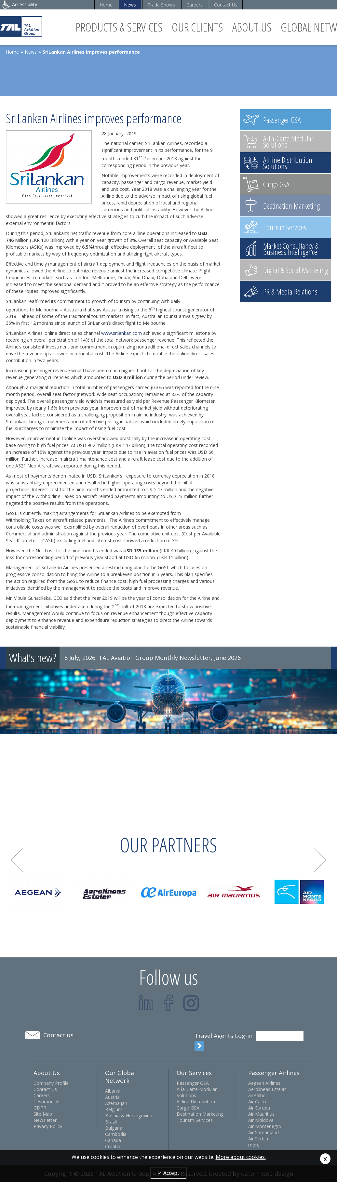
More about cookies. (241, 1157)
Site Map (43, 1114)
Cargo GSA (188, 1108)
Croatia (112, 1146)
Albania (112, 1091)
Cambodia (116, 1134)
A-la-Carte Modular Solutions (197, 1092)
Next (320, 860)
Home (106, 5)
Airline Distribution (196, 1101)
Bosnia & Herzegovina (128, 1115)
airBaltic (256, 1095)
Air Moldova (261, 1120)
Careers (194, 5)
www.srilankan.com (121, 333)
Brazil (111, 1122)
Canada (113, 1140)
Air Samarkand (263, 1132)
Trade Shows (161, 5)
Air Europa (259, 1108)
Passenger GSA (193, 1083)
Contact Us (225, 5)
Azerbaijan (116, 1103)
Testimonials (47, 1101)
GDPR (40, 1108)
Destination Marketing (200, 1114)
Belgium (113, 1109)
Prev (17, 860)
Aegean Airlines (264, 1083)
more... (255, 1145)
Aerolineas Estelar (267, 1089)
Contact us (58, 1035)
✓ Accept (168, 1172)
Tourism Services (195, 1120)
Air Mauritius (261, 1114)
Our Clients (197, 27)
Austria (112, 1097)
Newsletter (45, 1120)
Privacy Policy (48, 1126)
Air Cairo (257, 1101)
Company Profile (51, 1083)
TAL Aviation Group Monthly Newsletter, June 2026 (170, 658)
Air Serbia (258, 1139)
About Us (252, 27)
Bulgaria (113, 1128)
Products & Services (119, 27)
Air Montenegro (264, 1126)
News (130, 5)
